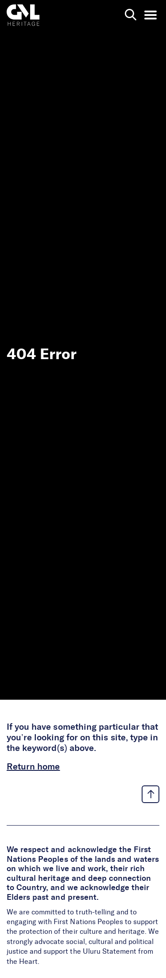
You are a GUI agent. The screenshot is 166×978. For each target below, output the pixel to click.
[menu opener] (150, 15)
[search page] (130, 15)
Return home (33, 766)
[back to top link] (150, 794)
